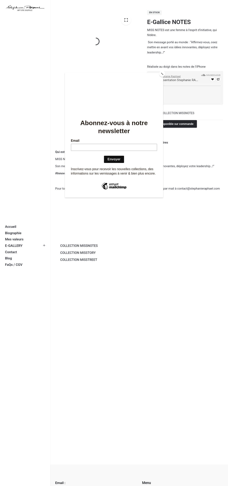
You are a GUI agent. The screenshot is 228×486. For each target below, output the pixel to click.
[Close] (162, 74)
